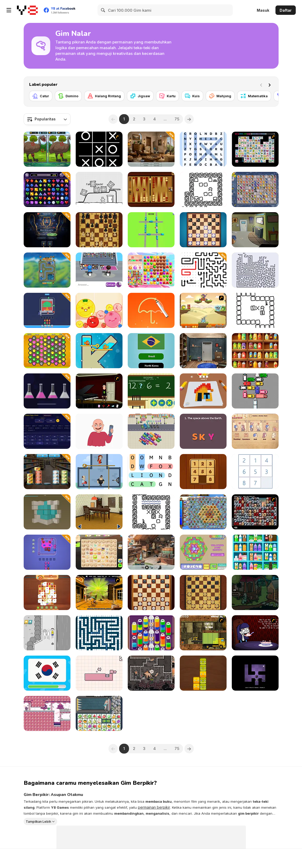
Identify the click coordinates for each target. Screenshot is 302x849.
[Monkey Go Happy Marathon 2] (99, 592)
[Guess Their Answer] (99, 270)
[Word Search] (151, 471)
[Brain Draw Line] (151, 310)
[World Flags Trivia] (151, 350)
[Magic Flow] (151, 632)
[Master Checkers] (203, 592)
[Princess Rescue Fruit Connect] (99, 713)
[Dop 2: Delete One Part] (99, 431)
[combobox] (47, 119)
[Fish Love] (99, 350)
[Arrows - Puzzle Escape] (255, 270)
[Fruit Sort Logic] (255, 350)
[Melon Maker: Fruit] (99, 310)
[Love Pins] (99, 471)
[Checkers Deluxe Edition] (203, 229)
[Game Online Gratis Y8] (27, 10)
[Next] (270, 84)
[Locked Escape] (203, 350)
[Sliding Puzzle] (255, 471)
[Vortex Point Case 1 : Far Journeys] (99, 391)
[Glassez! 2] (203, 552)
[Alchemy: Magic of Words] (47, 431)
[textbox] (47, 119)
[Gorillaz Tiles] (255, 511)
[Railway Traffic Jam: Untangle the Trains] (151, 229)
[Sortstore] (255, 552)
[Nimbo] (151, 673)
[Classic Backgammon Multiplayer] (151, 189)
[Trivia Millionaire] (47, 229)
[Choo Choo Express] (47, 270)
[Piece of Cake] (99, 552)
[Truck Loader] (203, 632)
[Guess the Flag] (47, 673)
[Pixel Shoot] (47, 552)
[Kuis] (192, 96)
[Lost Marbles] (255, 673)
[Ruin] (203, 673)
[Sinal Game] (151, 391)
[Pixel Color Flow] (47, 310)
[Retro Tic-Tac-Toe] (99, 149)
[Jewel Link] (47, 189)
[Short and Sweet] (255, 632)
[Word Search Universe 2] (203, 149)
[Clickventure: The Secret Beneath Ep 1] (255, 592)
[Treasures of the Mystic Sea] (203, 511)
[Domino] (68, 96)
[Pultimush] (255, 310)
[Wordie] (203, 431)
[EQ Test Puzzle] (47, 632)
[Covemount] (203, 189)
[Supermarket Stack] (47, 471)
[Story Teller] (255, 431)
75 (177, 118)
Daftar (286, 10)
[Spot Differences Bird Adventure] (47, 149)
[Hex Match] (47, 350)
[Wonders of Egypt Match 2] (47, 592)
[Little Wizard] (47, 713)
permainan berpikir (154, 807)
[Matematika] (254, 96)
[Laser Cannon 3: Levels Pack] (203, 310)
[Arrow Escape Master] (203, 270)
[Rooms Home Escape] (255, 229)
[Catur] (40, 96)
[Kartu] (167, 96)
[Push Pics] (203, 391)
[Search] (103, 10)
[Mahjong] (220, 96)
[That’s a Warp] (151, 511)
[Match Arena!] (151, 270)
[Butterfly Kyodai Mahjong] (255, 189)
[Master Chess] (99, 229)
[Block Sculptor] (47, 511)
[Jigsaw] (140, 96)
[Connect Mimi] (255, 149)
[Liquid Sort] (47, 391)
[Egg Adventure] (99, 189)
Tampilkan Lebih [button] (38, 821)
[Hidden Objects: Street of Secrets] (151, 552)
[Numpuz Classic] (203, 471)
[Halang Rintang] (104, 96)
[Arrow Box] (99, 673)
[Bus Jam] (151, 431)
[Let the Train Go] (255, 391)
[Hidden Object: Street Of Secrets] (151, 149)
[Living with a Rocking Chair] (99, 511)
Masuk (263, 10)
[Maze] (99, 632)
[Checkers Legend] (151, 592)
